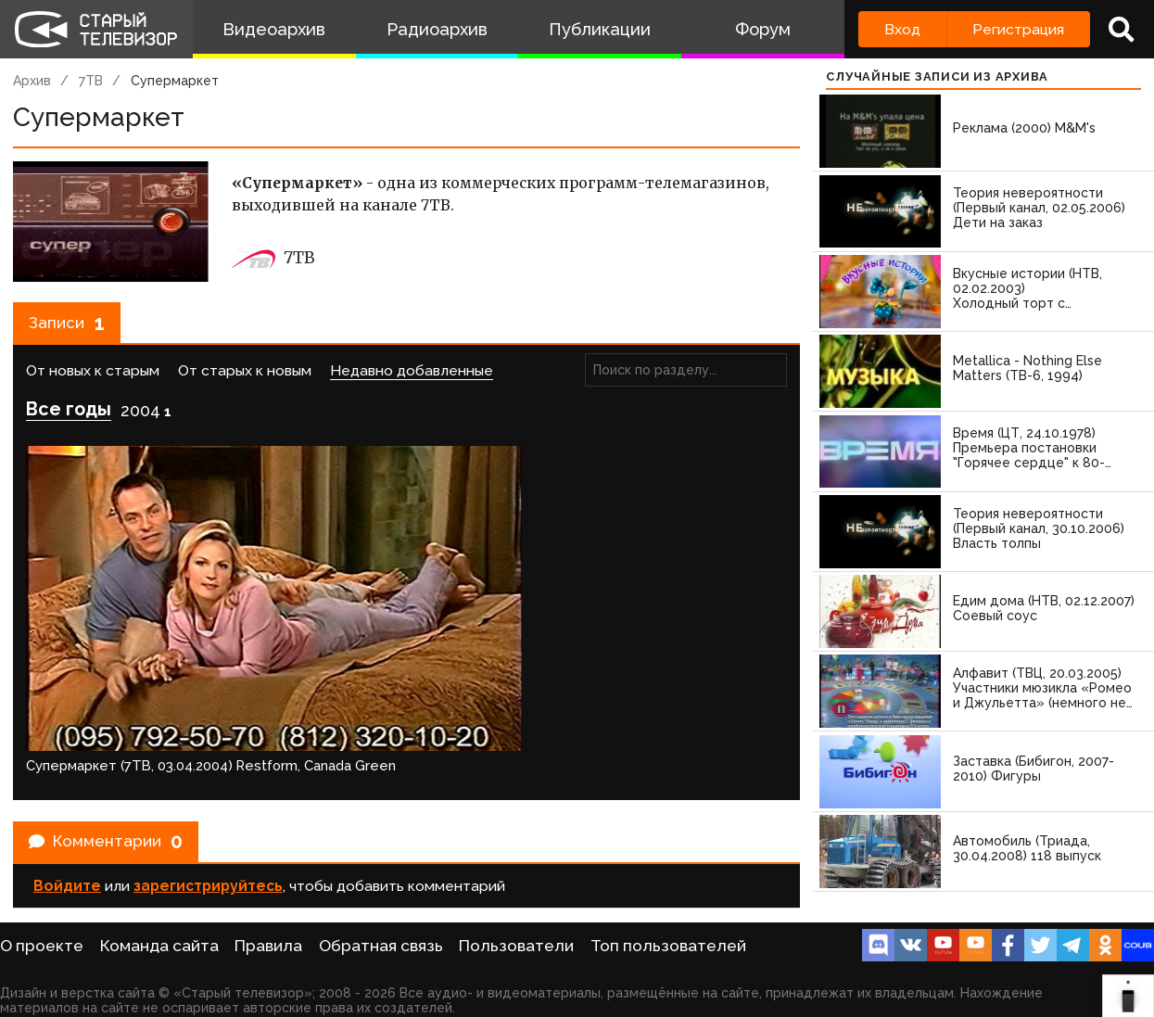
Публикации (600, 29)
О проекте (41, 945)
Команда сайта (159, 945)
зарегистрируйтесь (208, 773)
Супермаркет (175, 80)
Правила (268, 945)
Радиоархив (437, 29)
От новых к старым (92, 379)
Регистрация (1018, 29)
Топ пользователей (668, 945)
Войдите (67, 773)
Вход (902, 29)
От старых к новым (244, 379)
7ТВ (91, 80)
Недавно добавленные (411, 379)
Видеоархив (273, 29)
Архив (32, 80)
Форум (763, 29)
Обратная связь (381, 945)
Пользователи (516, 945)
